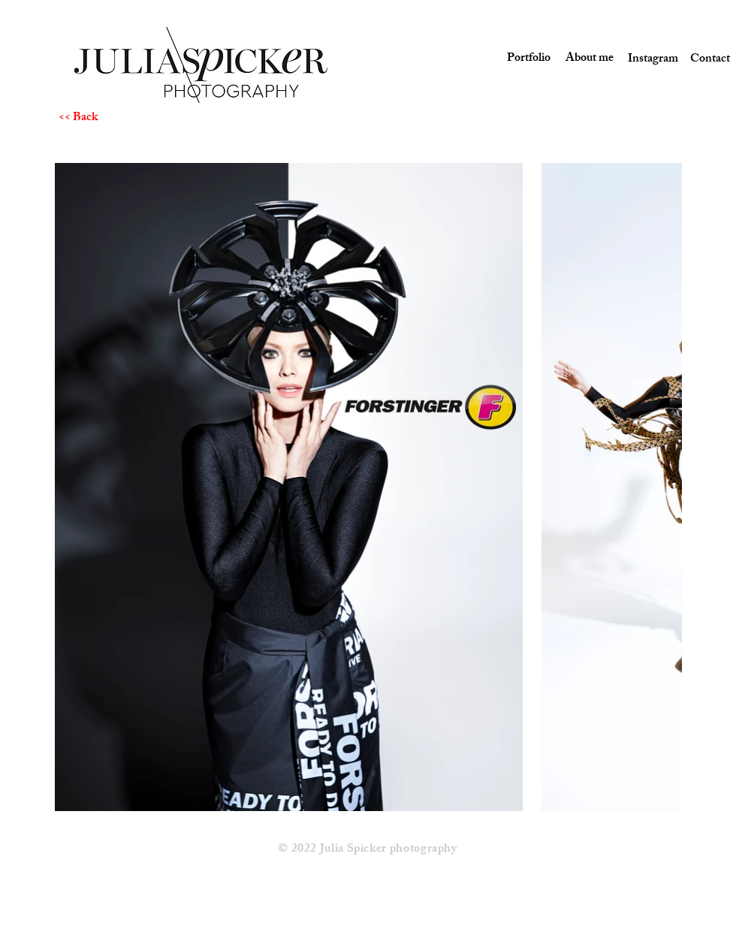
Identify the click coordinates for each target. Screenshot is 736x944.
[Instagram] (648, 60)
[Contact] (710, 60)
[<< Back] (112, 118)
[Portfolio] (527, 60)
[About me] (587, 59)
